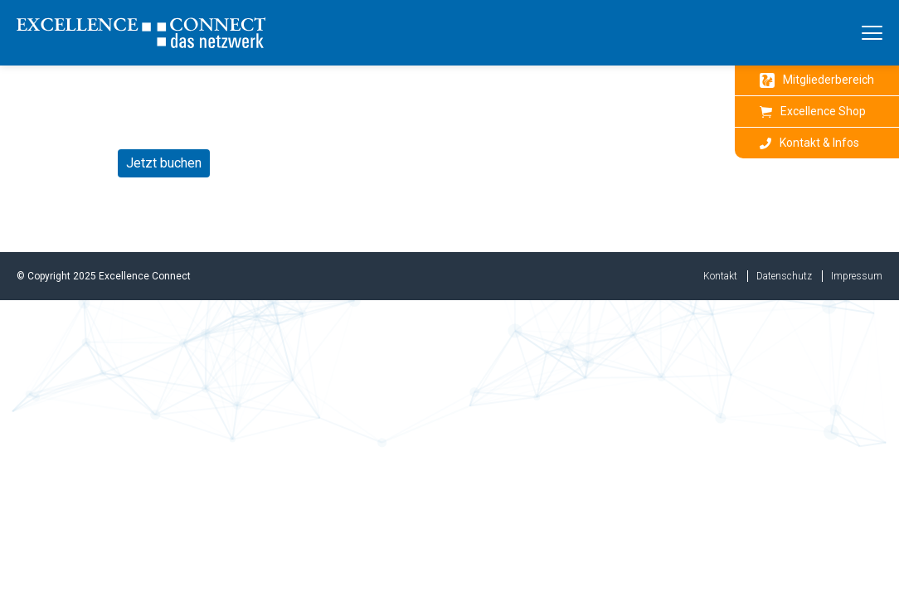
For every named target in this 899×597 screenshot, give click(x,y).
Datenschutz (784, 276)
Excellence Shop (813, 111)
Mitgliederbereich (817, 80)
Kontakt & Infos (809, 142)
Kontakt (720, 276)
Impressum (856, 276)
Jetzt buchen (164, 163)
